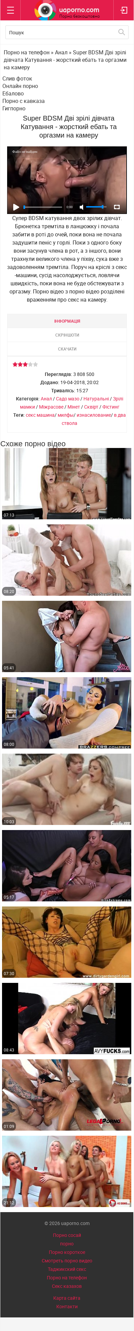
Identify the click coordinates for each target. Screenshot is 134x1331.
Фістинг (110, 406)
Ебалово (13, 93)
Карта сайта (66, 1298)
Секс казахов (67, 1286)
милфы (66, 415)
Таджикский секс (67, 1269)
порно (67, 1243)
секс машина (40, 415)
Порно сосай (67, 1235)
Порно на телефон (67, 1277)
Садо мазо (67, 398)
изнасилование (94, 415)
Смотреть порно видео (67, 1260)
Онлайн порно (20, 86)
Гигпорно (13, 108)
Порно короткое (67, 1252)
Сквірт (91, 406)
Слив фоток (17, 78)
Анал (46, 398)
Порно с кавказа (23, 101)
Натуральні (96, 398)
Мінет (74, 406)
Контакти (67, 1306)
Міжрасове (51, 406)
